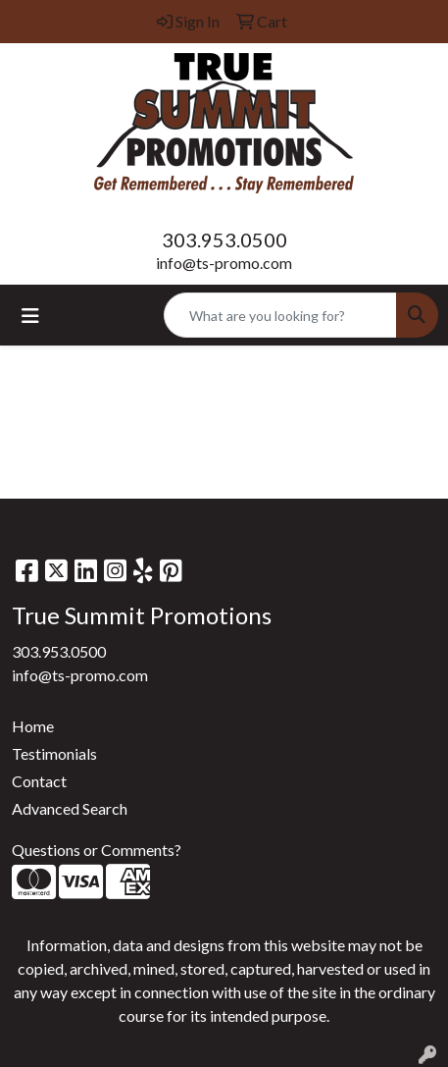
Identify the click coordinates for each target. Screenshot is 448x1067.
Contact (39, 781)
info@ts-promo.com (224, 262)
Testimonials (54, 753)
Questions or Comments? (96, 849)
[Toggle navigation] (30, 315)
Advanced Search (69, 808)
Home (33, 726)
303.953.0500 (224, 239)
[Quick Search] (280, 315)
